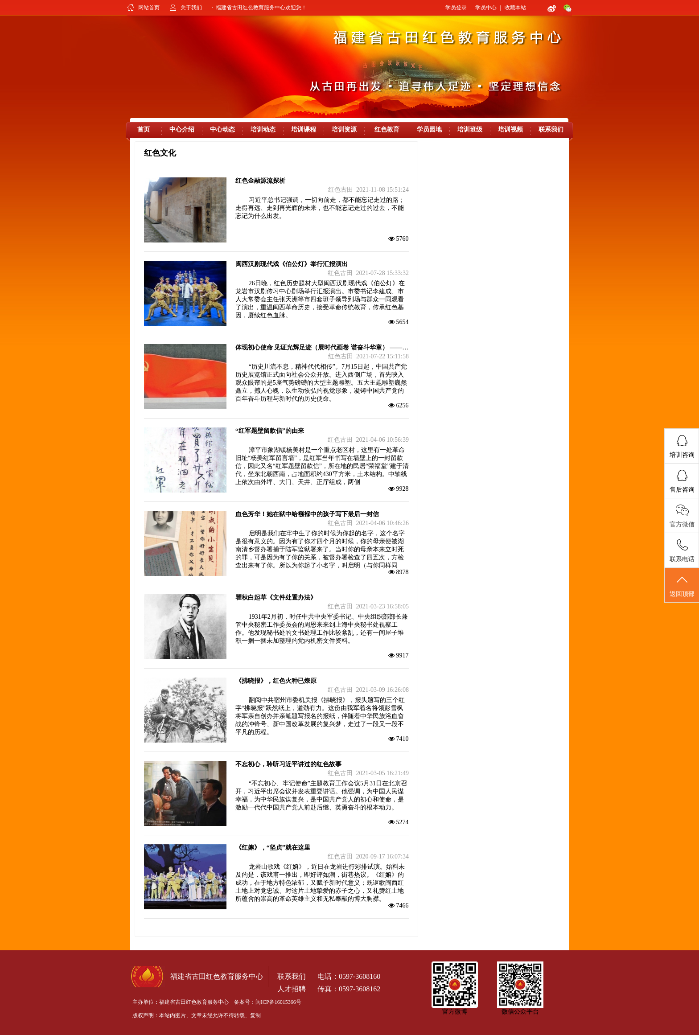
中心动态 (222, 129)
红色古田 (340, 189)
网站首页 (149, 7)
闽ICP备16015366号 (278, 1002)
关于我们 (191, 7)
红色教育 (386, 129)
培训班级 (469, 129)
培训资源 (344, 129)
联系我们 (551, 129)
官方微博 (454, 1011)
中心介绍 (181, 129)
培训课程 (303, 129)
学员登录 (456, 7)
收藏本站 (515, 7)
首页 (143, 129)
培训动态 (263, 129)
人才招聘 (291, 989)
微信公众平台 (520, 1011)
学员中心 (486, 7)
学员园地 (429, 129)
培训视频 (510, 129)
